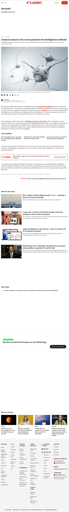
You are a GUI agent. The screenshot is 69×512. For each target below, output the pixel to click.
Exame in (46, 455)
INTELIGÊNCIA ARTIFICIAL (8, 12)
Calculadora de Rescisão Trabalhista (23, 472)
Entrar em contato (58, 461)
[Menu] (2, 3)
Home (2, 36)
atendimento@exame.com (60, 469)
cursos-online (31, 174)
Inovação (6, 8)
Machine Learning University (36, 121)
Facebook (56, 455)
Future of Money (13, 462)
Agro (45, 471)
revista (46, 449)
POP (12, 468)
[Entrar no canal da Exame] (58, 346)
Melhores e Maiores (33, 493)
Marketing (13, 449)
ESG (2, 468)
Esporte (13, 452)
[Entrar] (64, 2)
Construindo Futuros (33, 459)
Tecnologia (13, 459)
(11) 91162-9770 (60, 463)
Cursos (24, 174)
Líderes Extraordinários (34, 475)
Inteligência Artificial (4, 476)
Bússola (32, 456)
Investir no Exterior (33, 466)
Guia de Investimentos (23, 458)
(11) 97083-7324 (60, 475)
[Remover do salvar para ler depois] (18, 95)
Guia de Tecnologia (22, 454)
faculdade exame (46, 445)
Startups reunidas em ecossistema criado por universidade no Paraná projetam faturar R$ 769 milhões (31, 290)
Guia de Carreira (21, 462)
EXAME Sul (33, 453)
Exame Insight (3, 471)
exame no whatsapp (8, 339)
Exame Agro (12, 455)
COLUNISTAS (4, 485)
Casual (12, 447)
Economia (3, 465)
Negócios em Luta (33, 479)
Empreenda (47, 473)
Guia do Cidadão (21, 449)
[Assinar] (56, 2)
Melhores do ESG (33, 497)
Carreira (3, 463)
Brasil (2, 460)
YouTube (56, 447)
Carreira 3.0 (47, 457)
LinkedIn (56, 449)
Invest (2, 479)
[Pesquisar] (5, 3)
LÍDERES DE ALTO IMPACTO (4, 456)
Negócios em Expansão (33, 501)
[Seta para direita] (65, 11)
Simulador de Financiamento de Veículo (23, 484)
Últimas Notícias (3, 450)
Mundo (12, 444)
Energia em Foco (34, 463)
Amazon (19, 174)
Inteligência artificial (44, 174)
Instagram (56, 452)
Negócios (3, 482)
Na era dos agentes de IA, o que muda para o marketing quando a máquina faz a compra (11, 138)
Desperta (46, 460)
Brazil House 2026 (33, 449)
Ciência (13, 466)
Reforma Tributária (33, 470)
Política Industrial (32, 483)
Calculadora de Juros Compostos (23, 478)
